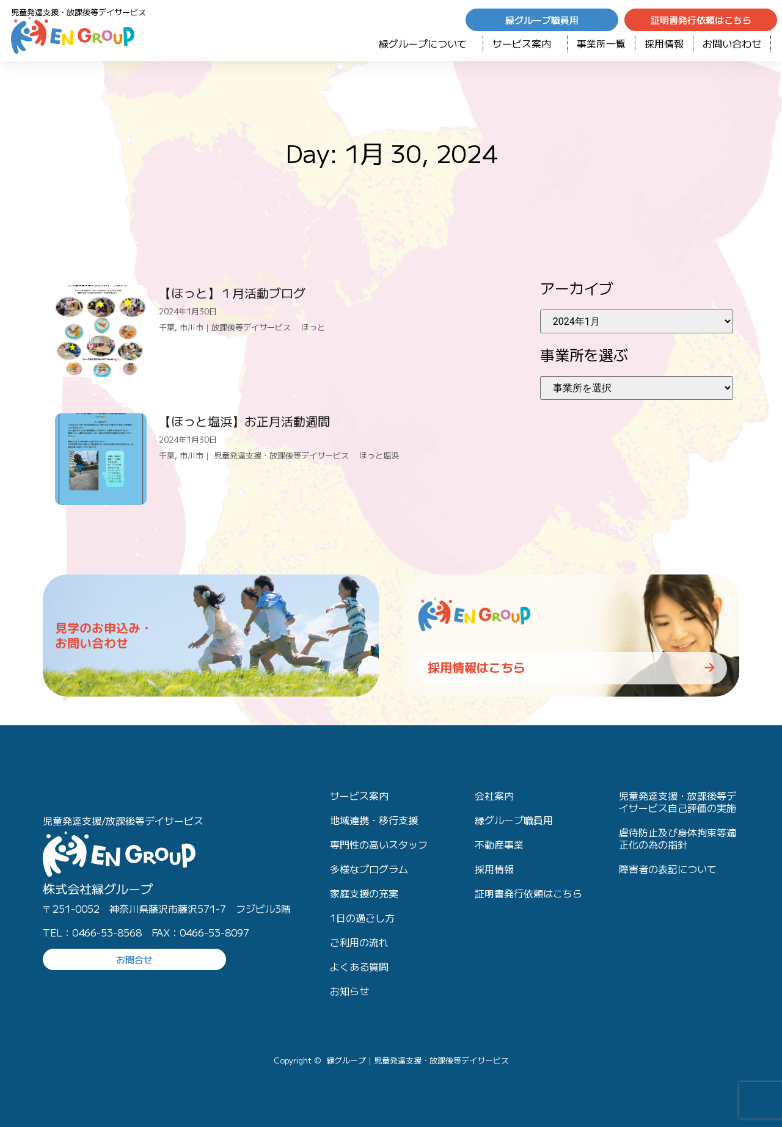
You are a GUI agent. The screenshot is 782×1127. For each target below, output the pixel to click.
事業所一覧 (601, 43)
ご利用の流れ (359, 942)
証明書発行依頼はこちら (528, 893)
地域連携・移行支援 (374, 820)
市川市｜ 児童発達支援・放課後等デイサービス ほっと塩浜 (289, 455)
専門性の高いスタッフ (379, 844)
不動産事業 (499, 844)
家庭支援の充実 (364, 893)
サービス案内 (525, 43)
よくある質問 (359, 966)
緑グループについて (426, 43)
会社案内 (494, 795)
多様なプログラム (369, 868)
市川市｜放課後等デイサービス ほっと (252, 327)
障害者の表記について (668, 868)
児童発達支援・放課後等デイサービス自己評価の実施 (677, 801)
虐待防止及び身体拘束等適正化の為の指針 (677, 838)
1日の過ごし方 (362, 917)
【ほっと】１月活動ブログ (232, 293)
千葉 (167, 327)
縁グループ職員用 (514, 820)
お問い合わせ (732, 43)
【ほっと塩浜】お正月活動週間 (244, 421)
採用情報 (664, 43)
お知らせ (349, 991)
